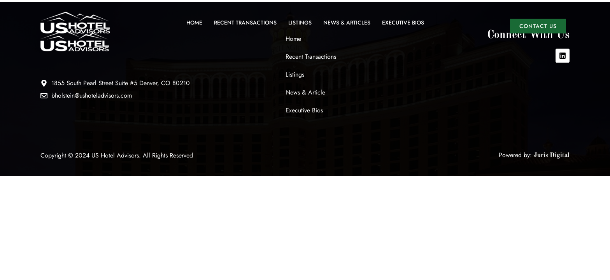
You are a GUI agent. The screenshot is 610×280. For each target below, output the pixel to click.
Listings (300, 22)
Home (194, 22)
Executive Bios (403, 22)
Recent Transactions (245, 22)
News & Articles (346, 22)
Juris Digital (552, 155)
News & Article (305, 92)
